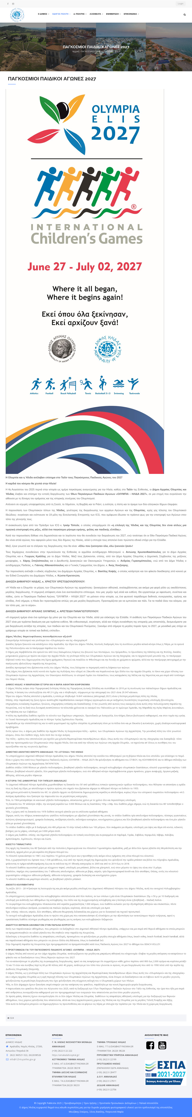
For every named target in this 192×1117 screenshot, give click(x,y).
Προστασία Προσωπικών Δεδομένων (118, 1103)
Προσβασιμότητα (72, 1103)
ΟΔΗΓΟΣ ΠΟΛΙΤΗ (62, 14)
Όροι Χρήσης (90, 1103)
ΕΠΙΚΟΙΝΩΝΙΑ (132, 14)
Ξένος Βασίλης (96, 1111)
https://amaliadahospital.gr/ (65, 1055)
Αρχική (75, 51)
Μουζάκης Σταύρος (78, 1111)
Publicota (51, 1103)
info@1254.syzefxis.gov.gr (21, 1059)
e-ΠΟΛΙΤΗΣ (80, 14)
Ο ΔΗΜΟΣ (44, 14)
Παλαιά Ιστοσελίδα (148, 1103)
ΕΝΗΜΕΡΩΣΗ (114, 14)
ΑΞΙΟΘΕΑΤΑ (97, 14)
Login (180, 3)
